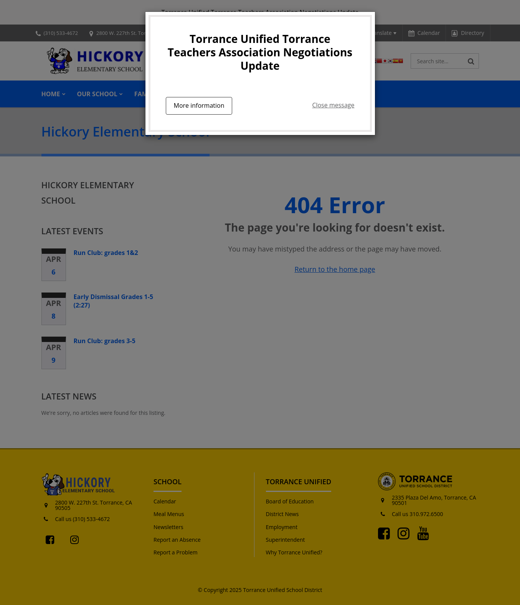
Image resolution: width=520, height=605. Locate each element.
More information (199, 105)
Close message (333, 105)
